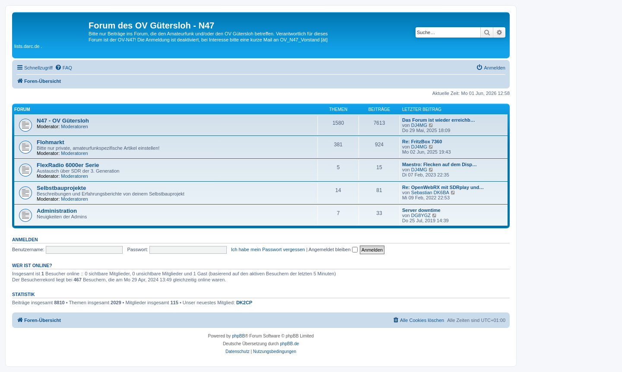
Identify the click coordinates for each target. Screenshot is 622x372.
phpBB (238, 336)
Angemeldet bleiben (332, 249)
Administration (57, 211)
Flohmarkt (50, 142)
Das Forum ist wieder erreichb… (438, 120)
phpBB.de (289, 343)
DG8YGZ (421, 215)
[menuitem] (63, 68)
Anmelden (25, 239)
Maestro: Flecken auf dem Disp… (439, 164)
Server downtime (421, 210)
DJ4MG (419, 125)
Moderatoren (74, 126)
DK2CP (244, 302)
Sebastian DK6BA (430, 192)
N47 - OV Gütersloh (63, 120)
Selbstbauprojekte (61, 188)
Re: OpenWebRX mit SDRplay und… (443, 187)
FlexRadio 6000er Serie (68, 165)
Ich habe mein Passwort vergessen (268, 249)
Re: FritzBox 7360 (422, 141)
